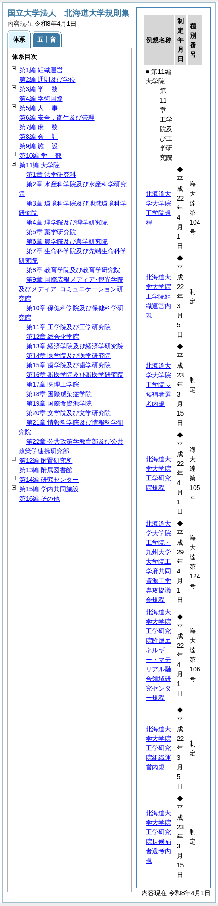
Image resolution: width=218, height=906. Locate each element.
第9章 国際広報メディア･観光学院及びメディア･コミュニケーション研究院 (71, 289)
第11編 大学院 (39, 165)
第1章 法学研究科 (51, 174)
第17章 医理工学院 (52, 384)
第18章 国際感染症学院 (59, 393)
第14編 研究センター (49, 479)
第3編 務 (38, 89)
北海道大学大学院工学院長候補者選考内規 (158, 384)
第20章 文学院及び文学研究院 (68, 412)
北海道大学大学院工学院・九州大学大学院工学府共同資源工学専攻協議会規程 (158, 561)
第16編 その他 (39, 498)
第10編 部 (40, 155)
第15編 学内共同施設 (49, 489)
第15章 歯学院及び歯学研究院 (68, 365)
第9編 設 (38, 146)
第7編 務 (38, 127)
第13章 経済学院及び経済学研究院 (74, 346)
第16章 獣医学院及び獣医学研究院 (74, 374)
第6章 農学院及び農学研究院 (67, 241)
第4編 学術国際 (41, 98)
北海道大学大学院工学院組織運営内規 (158, 296)
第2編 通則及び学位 (47, 79)
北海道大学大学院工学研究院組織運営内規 (158, 748)
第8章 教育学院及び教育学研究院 (73, 270)
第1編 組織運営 (41, 69)
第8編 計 (38, 136)
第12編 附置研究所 (45, 460)
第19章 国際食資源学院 (59, 403)
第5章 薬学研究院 (51, 231)
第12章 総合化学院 (52, 336)
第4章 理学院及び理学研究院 (67, 222)
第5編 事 (38, 108)
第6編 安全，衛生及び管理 (57, 117)
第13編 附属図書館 (45, 470)
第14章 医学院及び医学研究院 (68, 355)
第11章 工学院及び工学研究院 (68, 327)
